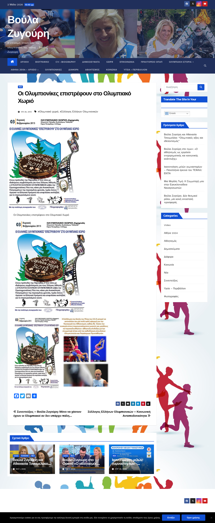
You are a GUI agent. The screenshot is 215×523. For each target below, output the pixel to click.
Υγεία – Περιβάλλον (135, 69)
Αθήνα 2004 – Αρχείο (24, 69)
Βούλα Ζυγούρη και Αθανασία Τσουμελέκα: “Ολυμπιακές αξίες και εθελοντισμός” (183, 137)
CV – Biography (66, 62)
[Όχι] (211, 517)
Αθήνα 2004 (171, 233)
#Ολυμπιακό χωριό (48, 111)
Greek (170, 113)
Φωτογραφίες (171, 296)
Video (16, 456)
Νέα (20, 87)
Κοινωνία (111, 69)
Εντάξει (171, 517)
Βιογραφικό (42, 62)
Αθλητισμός (92, 69)
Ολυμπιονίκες (53, 69)
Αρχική (24, 62)
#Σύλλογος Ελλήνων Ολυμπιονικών (79, 111)
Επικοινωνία (127, 62)
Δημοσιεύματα (91, 62)
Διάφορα (73, 69)
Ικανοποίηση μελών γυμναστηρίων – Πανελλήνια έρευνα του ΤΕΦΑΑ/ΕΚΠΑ (183, 170)
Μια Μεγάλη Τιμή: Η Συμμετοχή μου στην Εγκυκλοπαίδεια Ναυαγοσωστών (184, 184)
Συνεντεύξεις (171, 280)
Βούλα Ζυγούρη (24, 498)
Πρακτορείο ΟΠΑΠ (151, 62)
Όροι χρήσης (193, 517)
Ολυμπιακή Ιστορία (180, 62)
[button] (205, 65)
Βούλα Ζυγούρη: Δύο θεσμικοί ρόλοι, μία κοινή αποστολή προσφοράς (180, 199)
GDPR (109, 62)
